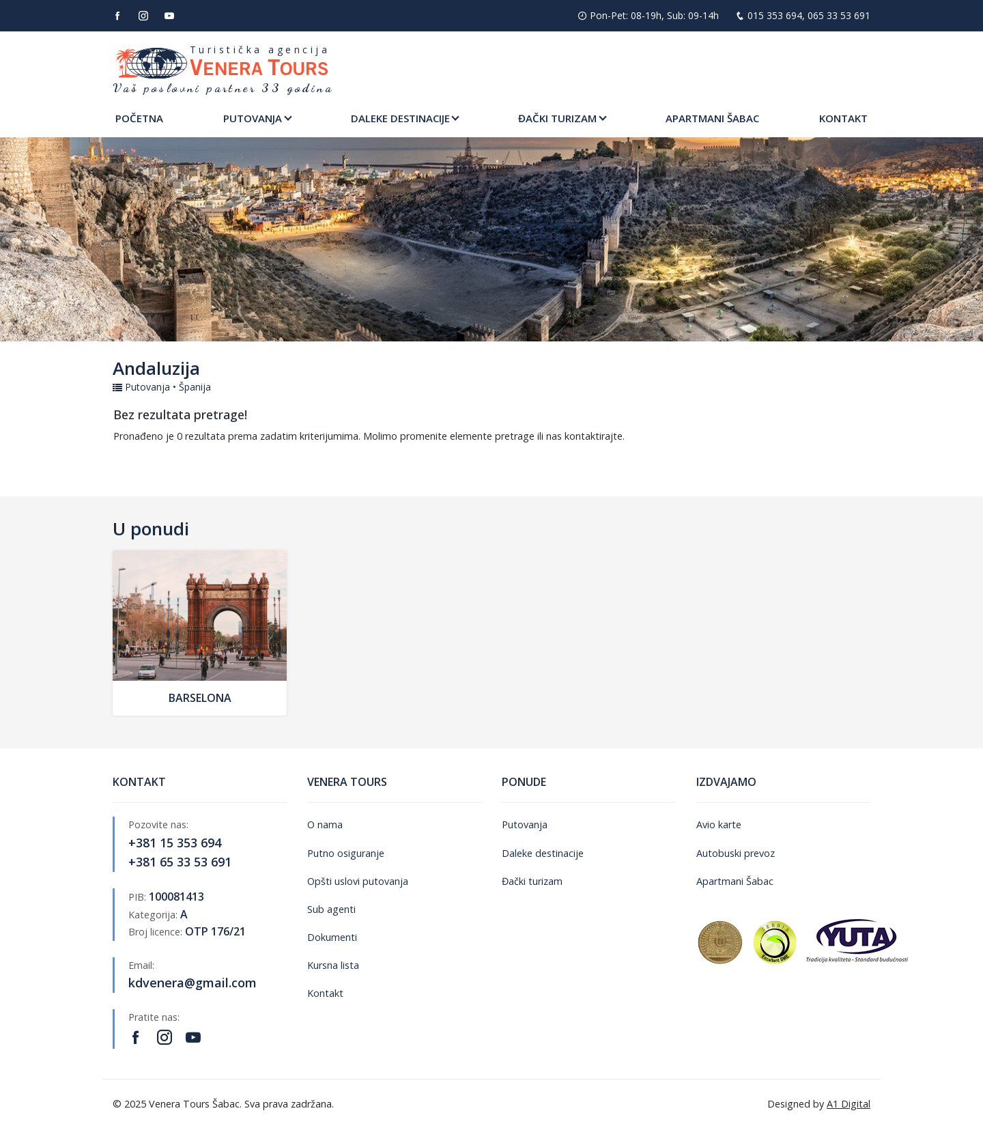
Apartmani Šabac (712, 118)
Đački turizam (532, 881)
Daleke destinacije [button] (400, 118)
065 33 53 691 (839, 15)
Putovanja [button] (252, 118)
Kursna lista (333, 965)
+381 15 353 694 (174, 842)
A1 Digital (848, 1103)
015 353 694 (774, 15)
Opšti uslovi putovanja (357, 881)
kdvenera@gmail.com (192, 982)
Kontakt (843, 118)
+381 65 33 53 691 (179, 862)
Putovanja (524, 824)
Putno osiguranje (345, 853)
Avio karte (718, 824)
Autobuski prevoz (735, 853)
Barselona (200, 697)
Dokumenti (332, 937)
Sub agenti (331, 909)
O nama (325, 824)
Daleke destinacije (543, 853)
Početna (139, 118)
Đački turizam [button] (557, 118)
